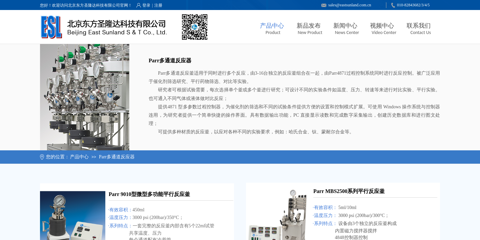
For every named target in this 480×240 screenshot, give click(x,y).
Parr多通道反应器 (117, 156)
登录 (146, 5)
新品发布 (309, 25)
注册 (158, 5)
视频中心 (382, 25)
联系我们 (419, 25)
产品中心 (272, 25)
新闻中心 (345, 25)
